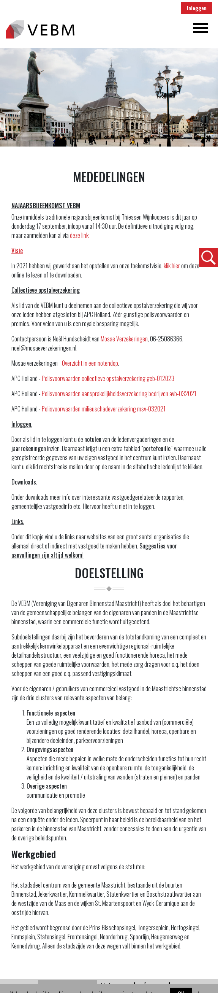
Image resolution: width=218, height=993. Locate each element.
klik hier (172, 265)
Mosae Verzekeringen (124, 338)
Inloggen (197, 8)
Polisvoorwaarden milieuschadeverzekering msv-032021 (104, 408)
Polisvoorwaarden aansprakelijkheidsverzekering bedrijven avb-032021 (119, 393)
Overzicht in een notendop (90, 363)
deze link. (80, 235)
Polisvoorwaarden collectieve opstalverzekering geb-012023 (107, 378)
